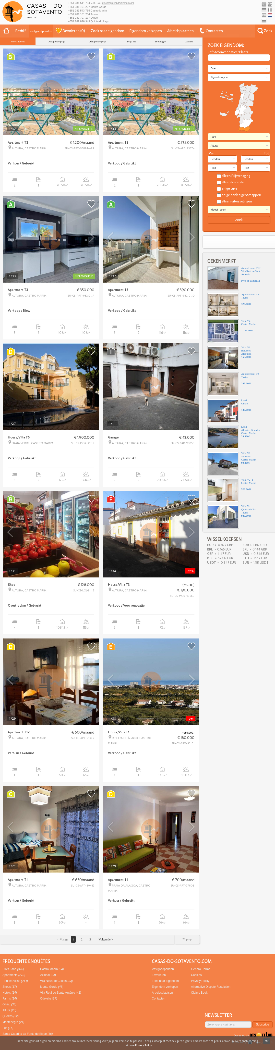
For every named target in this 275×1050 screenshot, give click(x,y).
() (70, 31)
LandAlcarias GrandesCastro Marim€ (233, 437)
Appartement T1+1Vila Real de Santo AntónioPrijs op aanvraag (234, 278)
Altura (9, 1010)
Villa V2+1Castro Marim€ (231, 490)
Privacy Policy (200, 981)
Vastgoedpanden (41, 31)
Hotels (9, 992)
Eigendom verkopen (146, 31)
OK (267, 1041)
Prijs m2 (131, 41)
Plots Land (13, 969)
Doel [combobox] (213, 68)
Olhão (9, 1004)
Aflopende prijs (97, 41)
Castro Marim (52, 969)
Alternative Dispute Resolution (210, 986)
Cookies (196, 975)
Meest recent (18, 41)
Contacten (158, 998)
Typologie (160, 41)
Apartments (13, 975)
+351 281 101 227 (79, 6)
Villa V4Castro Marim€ (231, 331)
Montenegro (13, 1022)
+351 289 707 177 (79, 17)
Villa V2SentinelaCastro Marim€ (231, 464)
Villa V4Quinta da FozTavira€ (231, 517)
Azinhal (48, 975)
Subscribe (262, 1024)
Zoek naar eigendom (107, 31)
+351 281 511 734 (79, 2)
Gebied (188, 41)
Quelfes (10, 1016)
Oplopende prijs (56, 41)
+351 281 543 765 (79, 10)
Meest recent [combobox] (218, 209)
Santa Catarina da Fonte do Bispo (27, 1034)
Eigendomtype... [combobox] (220, 77)
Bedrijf (20, 31)
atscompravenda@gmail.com (118, 3)
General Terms (200, 969)
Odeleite (48, 998)
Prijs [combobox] (213, 167)
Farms (9, 998)
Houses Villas (15, 981)
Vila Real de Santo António (60, 992)
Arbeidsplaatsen (180, 31)
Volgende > (105, 939)
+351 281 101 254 (79, 14)
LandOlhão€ (229, 411)
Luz (7, 1028)
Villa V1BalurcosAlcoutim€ (229, 358)
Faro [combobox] (213, 136)
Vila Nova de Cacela (56, 981)
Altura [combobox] (214, 145)
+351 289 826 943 (79, 21)
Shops (9, 986)
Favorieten (159, 975)
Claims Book (199, 992)
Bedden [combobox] (215, 159)
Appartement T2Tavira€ (233, 305)
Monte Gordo (51, 986)
